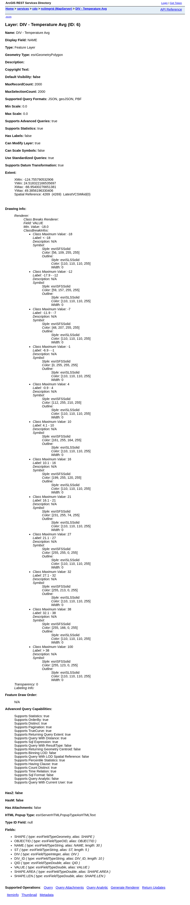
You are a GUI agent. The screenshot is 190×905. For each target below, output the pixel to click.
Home (10, 8)
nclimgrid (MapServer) (56, 8)
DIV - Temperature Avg (91, 8)
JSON (9, 16)
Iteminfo (13, 895)
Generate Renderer (125, 887)
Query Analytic (97, 887)
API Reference (171, 9)
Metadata (46, 895)
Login (164, 3)
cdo (35, 8)
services (23, 8)
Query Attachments (70, 887)
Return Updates (153, 887)
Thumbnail (29, 895)
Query (48, 887)
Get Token (176, 3)
